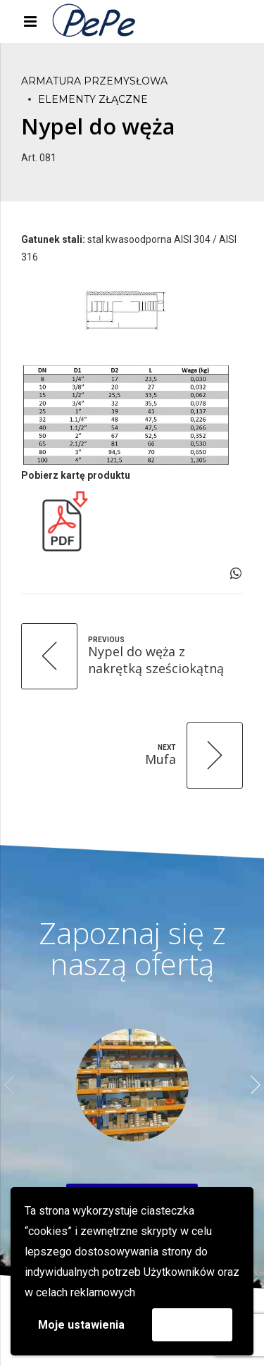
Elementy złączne (93, 99)
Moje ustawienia (81, 1324)
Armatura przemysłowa (94, 81)
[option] (132, 1085)
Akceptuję (192, 1324)
